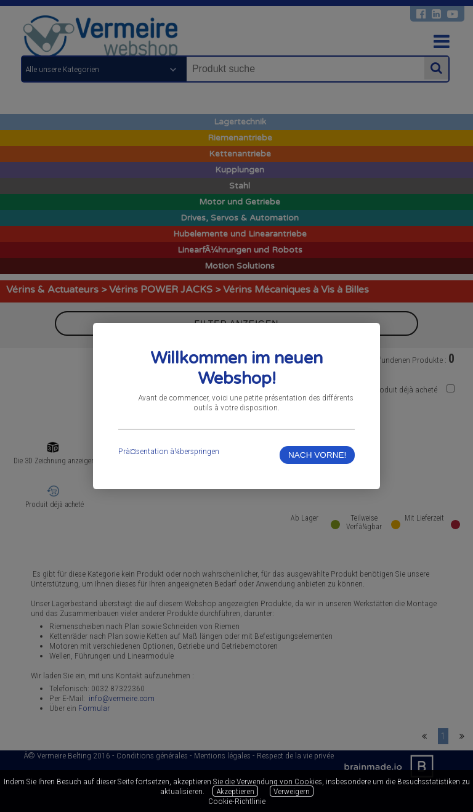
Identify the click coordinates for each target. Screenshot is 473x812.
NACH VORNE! (317, 455)
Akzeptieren (235, 791)
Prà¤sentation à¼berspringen (168, 451)
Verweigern (291, 791)
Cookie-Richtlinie (236, 801)
